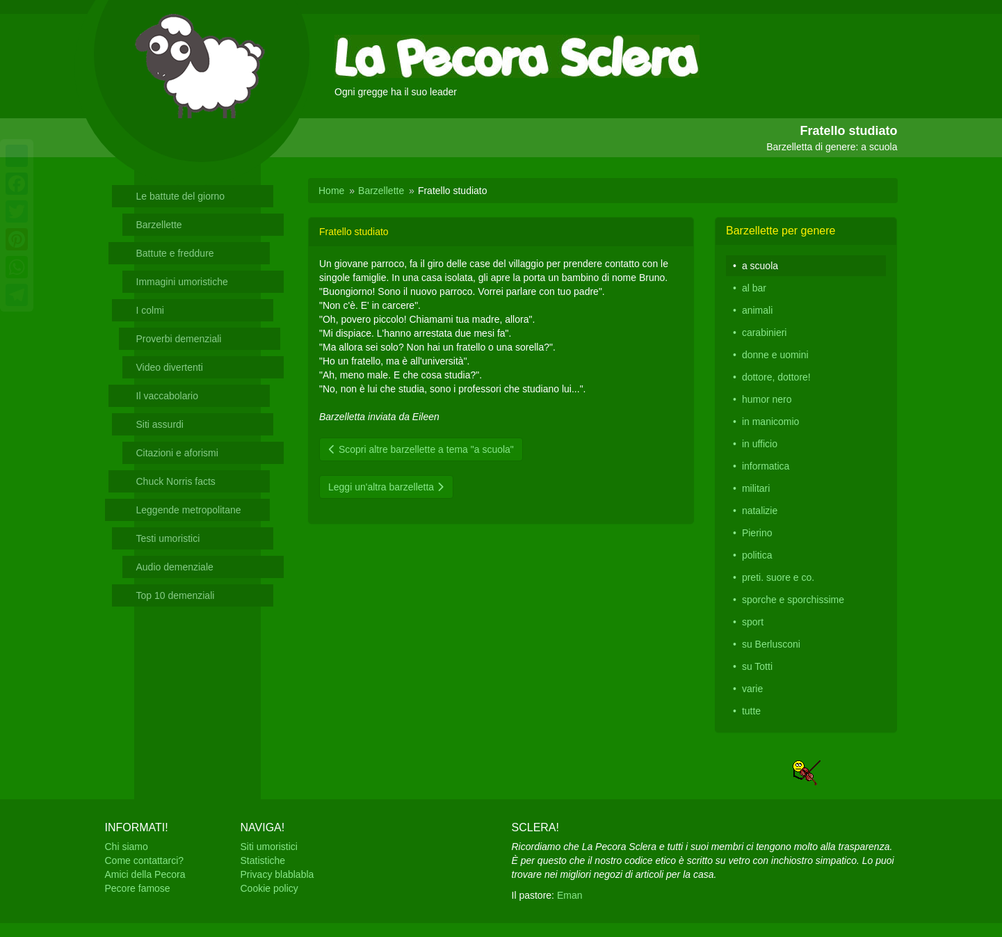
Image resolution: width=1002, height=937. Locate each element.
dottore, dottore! (776, 377)
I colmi (150, 310)
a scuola (760, 265)
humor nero (767, 399)
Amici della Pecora (145, 874)
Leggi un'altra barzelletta (386, 486)
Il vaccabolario (167, 395)
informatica (765, 466)
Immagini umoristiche (182, 281)
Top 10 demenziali (175, 595)
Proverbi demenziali (179, 338)
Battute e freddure (175, 253)
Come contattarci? (144, 860)
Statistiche (263, 860)
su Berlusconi (771, 644)
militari (756, 488)
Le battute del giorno (180, 196)
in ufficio (759, 443)
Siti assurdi (160, 424)
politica (757, 555)
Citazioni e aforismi (177, 452)
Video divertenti (169, 367)
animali (757, 310)
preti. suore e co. (778, 577)
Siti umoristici (269, 846)
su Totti (757, 666)
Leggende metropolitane (188, 509)
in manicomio (770, 421)
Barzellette (159, 224)
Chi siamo (126, 846)
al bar (754, 288)
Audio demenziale (174, 566)
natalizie (759, 510)
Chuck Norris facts (176, 481)
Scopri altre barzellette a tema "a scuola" (421, 449)
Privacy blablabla (277, 874)
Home (331, 190)
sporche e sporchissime (793, 599)
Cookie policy (269, 888)
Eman (570, 895)
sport (752, 621)
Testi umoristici (168, 538)
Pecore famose (137, 888)
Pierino (757, 532)
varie (752, 688)
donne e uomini (775, 354)
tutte (751, 710)
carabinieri (764, 332)
